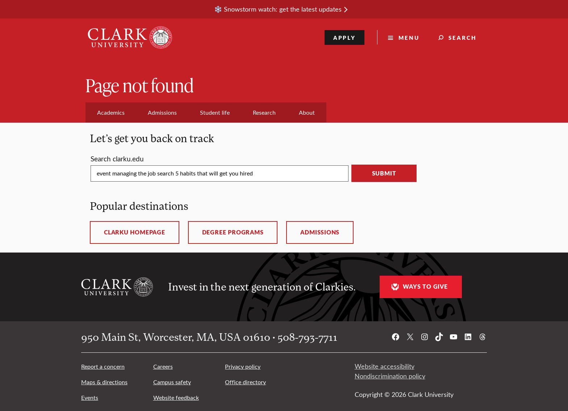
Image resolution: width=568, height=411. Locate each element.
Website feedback (176, 397)
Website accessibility (384, 366)
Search (462, 37)
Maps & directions (104, 382)
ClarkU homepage (134, 232)
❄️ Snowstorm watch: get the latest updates (278, 9)
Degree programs (233, 232)
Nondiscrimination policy (390, 376)
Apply (344, 37)
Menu (408, 37)
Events (89, 397)
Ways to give (418, 286)
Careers (163, 366)
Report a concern (103, 366)
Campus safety (172, 382)
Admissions (319, 232)
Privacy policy (242, 366)
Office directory (245, 382)
